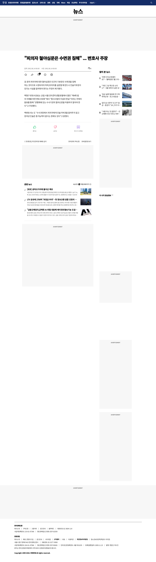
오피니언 (43, 3)
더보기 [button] (92, 3)
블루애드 (51, 528)
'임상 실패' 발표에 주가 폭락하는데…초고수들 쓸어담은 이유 (111, 96)
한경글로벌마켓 (25, 3)
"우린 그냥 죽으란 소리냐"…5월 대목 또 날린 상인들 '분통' (111, 88)
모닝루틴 (74, 3)
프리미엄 (84, 3)
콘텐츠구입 (30, 539)
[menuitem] (26, 75)
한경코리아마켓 (13, 3)
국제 (58, 3)
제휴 (24, 539)
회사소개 (17, 528)
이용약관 (71, 539)
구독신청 (25, 528)
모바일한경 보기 (86, 141)
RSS (63, 539)
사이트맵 (48, 539)
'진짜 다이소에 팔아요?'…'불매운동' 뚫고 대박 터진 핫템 (111, 79)
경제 (48, 3)
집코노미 (35, 3)
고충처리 (34, 528)
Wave (63, 3)
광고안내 (43, 528)
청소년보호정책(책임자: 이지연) (100, 539)
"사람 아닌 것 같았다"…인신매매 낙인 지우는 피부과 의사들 (111, 113)
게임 (68, 3)
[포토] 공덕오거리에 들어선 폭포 (40, 189)
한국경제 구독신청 (74, 141)
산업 (53, 3)
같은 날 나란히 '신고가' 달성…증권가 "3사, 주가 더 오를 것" (111, 105)
